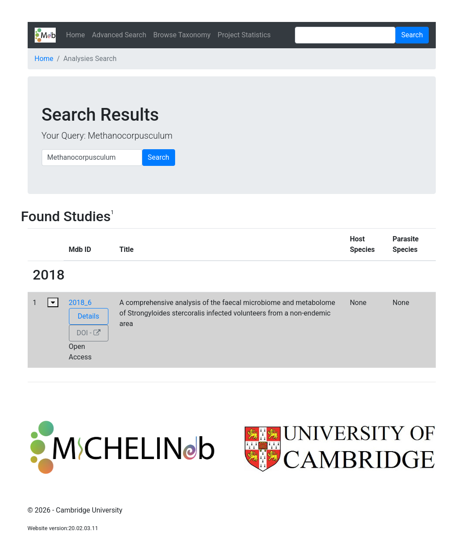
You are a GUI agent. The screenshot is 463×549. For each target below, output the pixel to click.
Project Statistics (244, 35)
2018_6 (80, 302)
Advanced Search (119, 35)
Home (75, 35)
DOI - (88, 333)
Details (88, 316)
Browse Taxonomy (182, 35)
